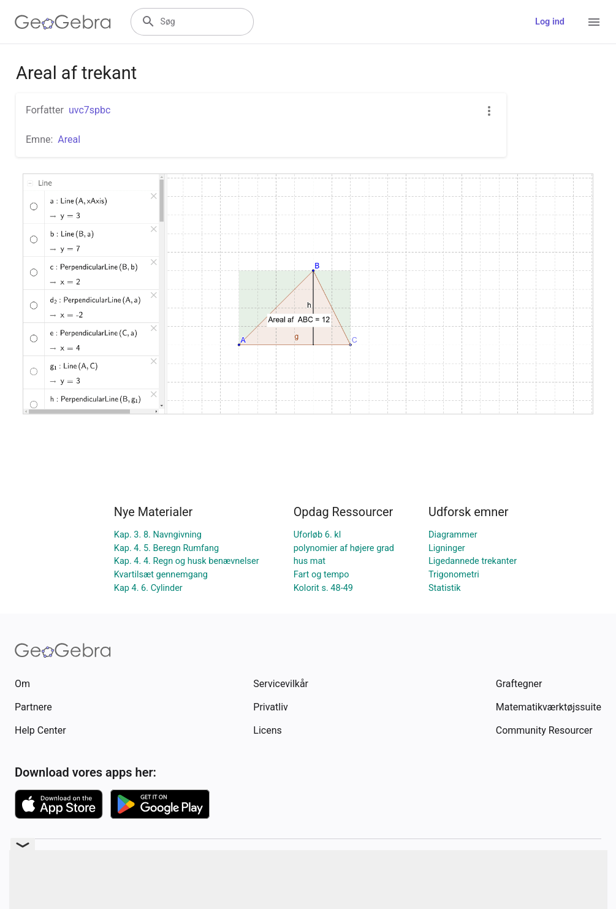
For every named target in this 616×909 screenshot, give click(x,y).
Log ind (550, 22)
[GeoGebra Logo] (63, 22)
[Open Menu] (594, 22)
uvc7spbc (89, 110)
